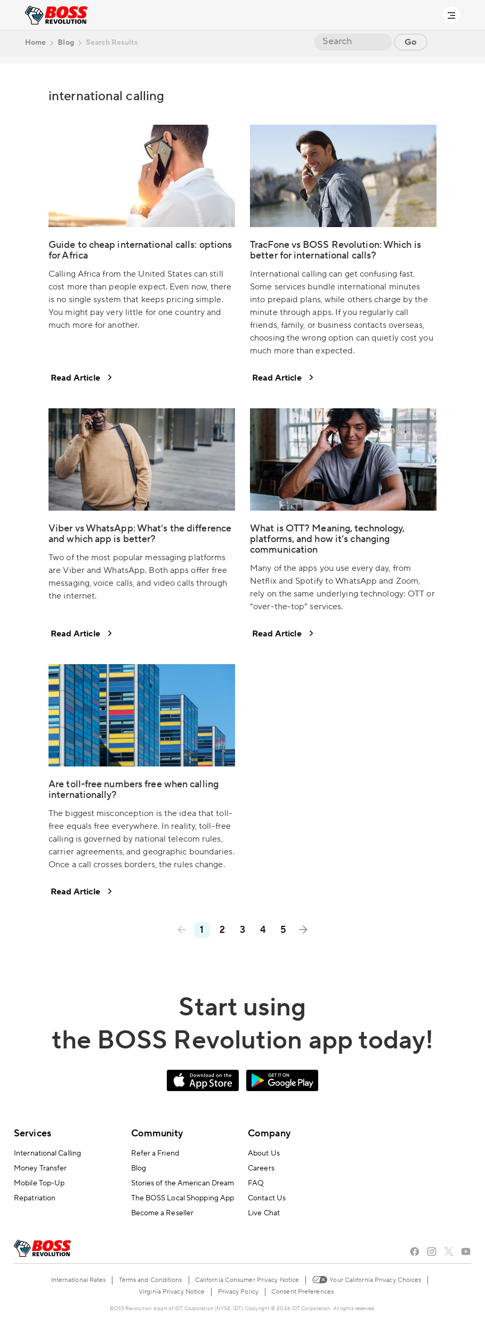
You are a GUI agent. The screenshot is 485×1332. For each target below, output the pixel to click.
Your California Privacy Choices (366, 1279)
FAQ (256, 1183)
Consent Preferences (302, 1292)
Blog (138, 1168)
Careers (261, 1168)
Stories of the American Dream (183, 1183)
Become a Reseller (162, 1213)
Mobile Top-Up (39, 1183)
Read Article (80, 377)
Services (32, 1133)
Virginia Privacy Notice (172, 1292)
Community (157, 1133)
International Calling (47, 1153)
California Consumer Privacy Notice (247, 1280)
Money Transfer (40, 1168)
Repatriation (34, 1198)
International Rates (78, 1280)
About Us (264, 1153)
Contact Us (267, 1198)
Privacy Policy (238, 1292)
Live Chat (264, 1213)
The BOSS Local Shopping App (183, 1198)
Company (269, 1133)
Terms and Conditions (150, 1280)
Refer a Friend (155, 1153)
